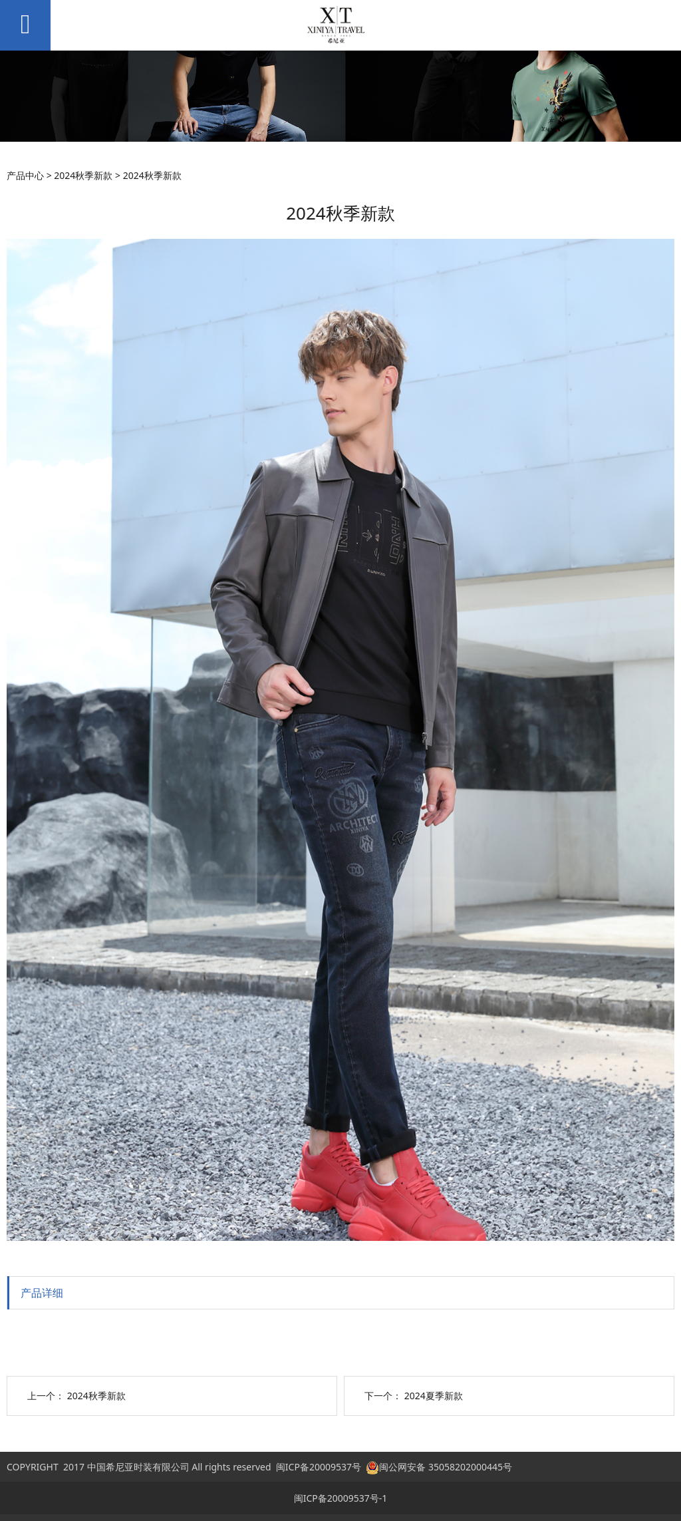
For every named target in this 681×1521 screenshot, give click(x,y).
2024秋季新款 (83, 175)
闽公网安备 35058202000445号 (439, 1466)
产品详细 (42, 1292)
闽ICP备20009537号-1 (341, 1498)
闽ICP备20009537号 (318, 1466)
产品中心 (25, 175)
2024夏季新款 (433, 1395)
